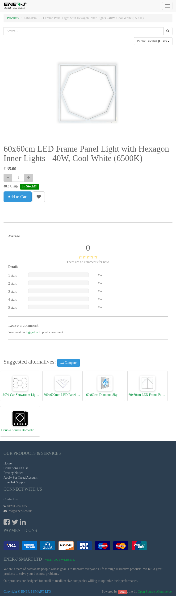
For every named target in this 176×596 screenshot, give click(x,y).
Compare (68, 362)
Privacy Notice (13, 473)
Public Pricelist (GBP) (153, 41)
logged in (32, 332)
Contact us (11, 499)
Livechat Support (15, 482)
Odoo (123, 592)
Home (8, 463)
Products (13, 18)
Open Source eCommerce (155, 591)
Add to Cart (18, 197)
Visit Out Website (60, 559)
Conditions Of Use (16, 468)
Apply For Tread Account (21, 477)
